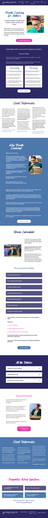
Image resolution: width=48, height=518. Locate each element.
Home (37, 1)
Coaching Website (32, 514)
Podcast (27, 1)
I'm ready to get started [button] (24, 40)
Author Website (24, 514)
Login (41, 1)
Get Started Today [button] (24, 221)
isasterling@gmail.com (27, 504)
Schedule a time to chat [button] (24, 430)
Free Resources (32, 2)
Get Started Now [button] (24, 349)
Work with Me (21, 2)
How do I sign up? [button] (24, 91)
